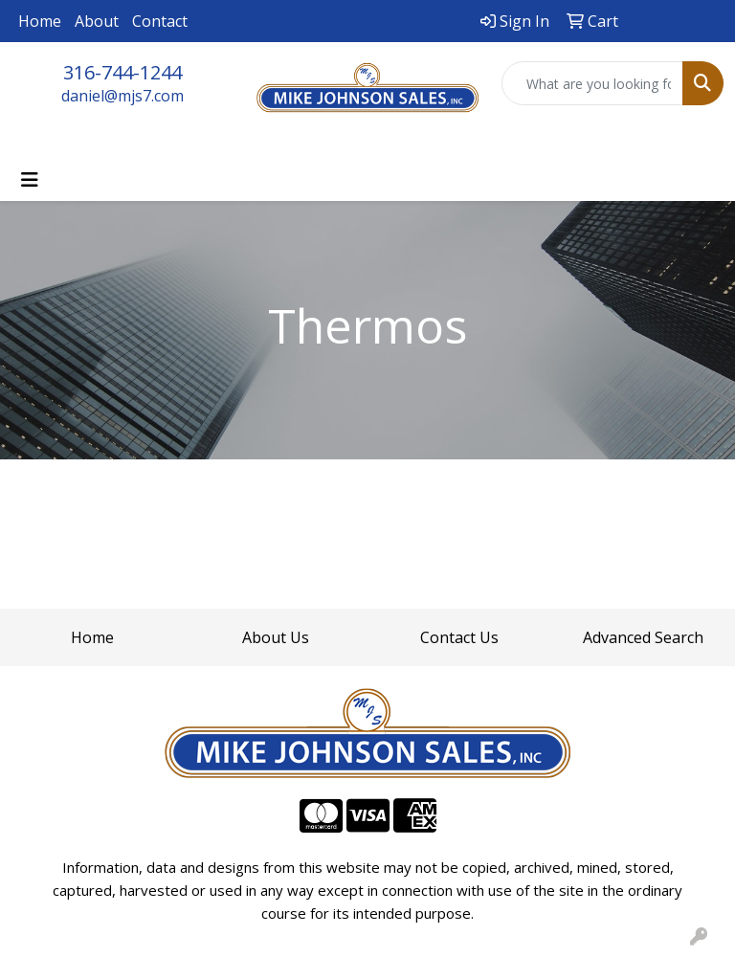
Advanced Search (643, 637)
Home (39, 21)
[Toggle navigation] (30, 180)
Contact (160, 21)
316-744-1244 (122, 72)
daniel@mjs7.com (122, 95)
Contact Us (459, 637)
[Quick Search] (592, 83)
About (97, 21)
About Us (275, 637)
